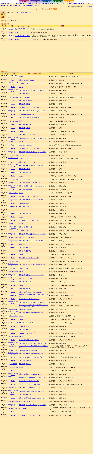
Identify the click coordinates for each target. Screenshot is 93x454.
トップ (32, 5)
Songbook (57, 1)
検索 (3, 3)
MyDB (24, 1)
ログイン (91, 6)
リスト (17, 3)
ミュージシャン (68, 3)
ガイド (10, 3)
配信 (4, 5)
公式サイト (28, 12)
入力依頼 (27, 3)
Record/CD (46, 1)
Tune (35, 1)
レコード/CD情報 (19, 12)
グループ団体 (83, 3)
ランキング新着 (36, 3)
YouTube (17, 5)
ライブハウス (49, 3)
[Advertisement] (46, 56)
